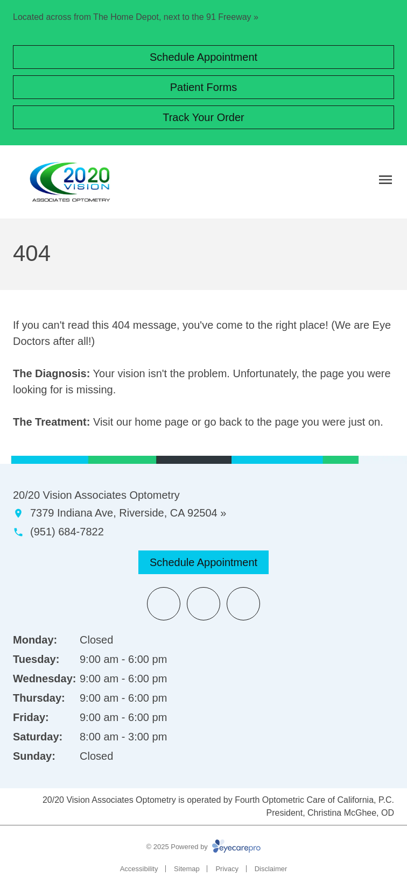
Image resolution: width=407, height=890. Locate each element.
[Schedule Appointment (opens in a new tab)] (203, 57)
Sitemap (187, 869)
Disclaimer (271, 869)
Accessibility (139, 869)
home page (161, 422)
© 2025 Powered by (203, 847)
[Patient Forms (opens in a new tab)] (203, 87)
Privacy (226, 869)
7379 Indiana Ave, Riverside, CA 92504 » (128, 513)
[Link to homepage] (70, 181)
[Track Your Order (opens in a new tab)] (203, 117)
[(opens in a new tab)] (163, 603)
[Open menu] (385, 179)
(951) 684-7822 (67, 532)
